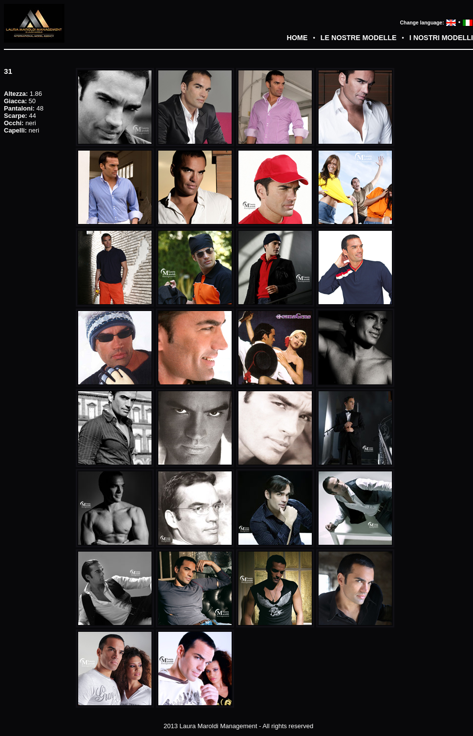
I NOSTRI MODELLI (441, 38)
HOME (297, 38)
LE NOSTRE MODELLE (359, 38)
